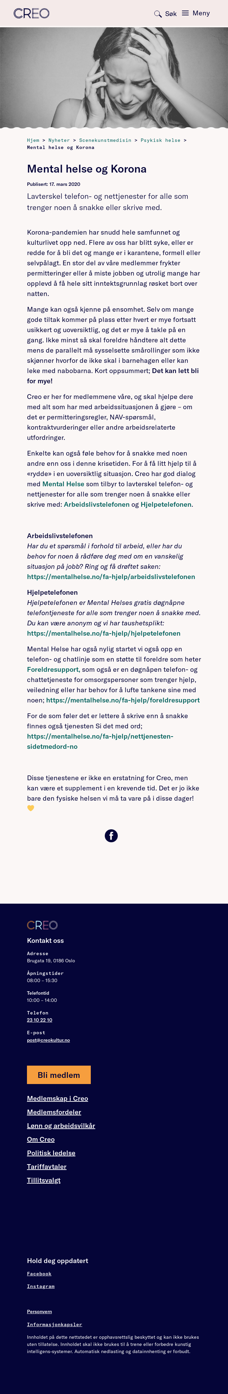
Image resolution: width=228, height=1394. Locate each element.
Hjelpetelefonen (166, 504)
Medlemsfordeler (54, 1112)
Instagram (41, 1286)
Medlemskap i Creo (57, 1098)
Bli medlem (59, 1075)
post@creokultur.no (48, 1040)
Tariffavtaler (47, 1166)
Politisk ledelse (51, 1152)
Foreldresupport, (54, 669)
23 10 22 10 (39, 1020)
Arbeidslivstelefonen (97, 504)
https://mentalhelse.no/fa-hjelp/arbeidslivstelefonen (111, 576)
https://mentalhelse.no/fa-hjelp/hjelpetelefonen (104, 633)
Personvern (39, 1311)
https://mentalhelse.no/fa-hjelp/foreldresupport (123, 700)
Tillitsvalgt (43, 1180)
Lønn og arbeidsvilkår (61, 1126)
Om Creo (41, 1139)
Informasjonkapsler (54, 1324)
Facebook (39, 1274)
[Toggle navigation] (195, 13)
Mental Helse (62, 483)
